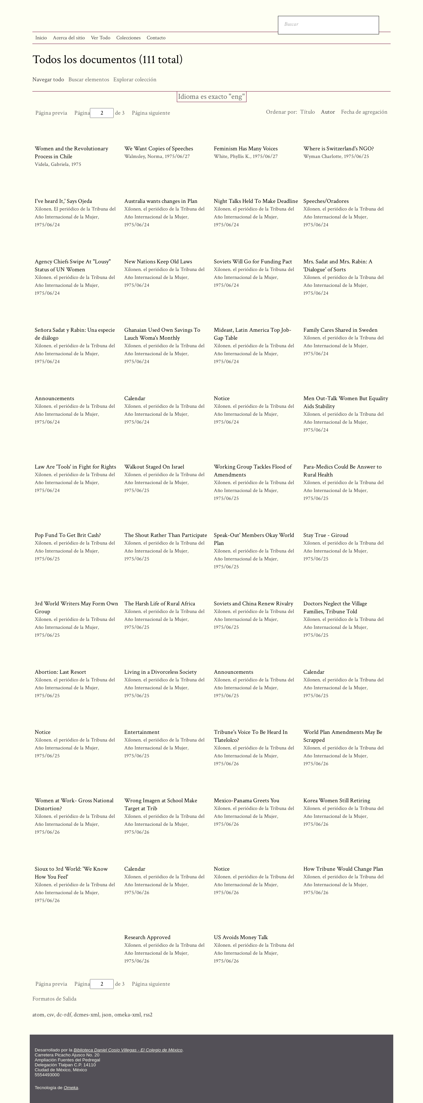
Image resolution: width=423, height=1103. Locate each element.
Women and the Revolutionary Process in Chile (71, 152)
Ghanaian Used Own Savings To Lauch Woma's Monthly (162, 334)
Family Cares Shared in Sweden (340, 330)
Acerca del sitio (69, 37)
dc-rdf (64, 1014)
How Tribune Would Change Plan (343, 869)
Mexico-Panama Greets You (246, 800)
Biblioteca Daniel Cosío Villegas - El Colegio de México (128, 1049)
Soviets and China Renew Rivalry (253, 603)
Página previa (51, 113)
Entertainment (142, 732)
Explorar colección (135, 79)
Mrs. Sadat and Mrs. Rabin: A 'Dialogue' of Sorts (337, 265)
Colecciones (128, 37)
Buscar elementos (88, 79)
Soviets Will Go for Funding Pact (253, 261)
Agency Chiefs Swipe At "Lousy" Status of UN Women (73, 265)
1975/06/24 (47, 224)
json (107, 1014)
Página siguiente (151, 113)
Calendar (134, 398)
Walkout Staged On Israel (154, 467)
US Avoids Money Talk (241, 937)
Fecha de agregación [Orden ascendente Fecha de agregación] (364, 112)
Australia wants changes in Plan (161, 201)
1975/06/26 (226, 763)
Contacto (156, 37)
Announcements (54, 398)
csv (50, 1014)
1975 (76, 164)
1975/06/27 (177, 156)
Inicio (41, 37)
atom (38, 1014)
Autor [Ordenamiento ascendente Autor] (328, 112)
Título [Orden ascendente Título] (307, 112)
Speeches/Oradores (326, 201)
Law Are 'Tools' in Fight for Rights (75, 467)
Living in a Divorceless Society (160, 672)
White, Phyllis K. (232, 156)
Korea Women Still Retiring (336, 800)
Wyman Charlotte (323, 156)
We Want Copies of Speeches (158, 148)
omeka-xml (127, 1014)
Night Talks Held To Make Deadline (256, 201)
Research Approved (147, 937)
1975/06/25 (356, 156)
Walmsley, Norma (144, 156)
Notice (222, 398)
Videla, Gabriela (52, 164)
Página (94, 113)
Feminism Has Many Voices (246, 148)
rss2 (148, 1014)
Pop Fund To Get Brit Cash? (68, 535)
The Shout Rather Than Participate (165, 535)
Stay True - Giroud (325, 535)
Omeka (71, 1087)
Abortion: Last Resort (60, 672)
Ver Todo (100, 37)
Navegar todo (48, 79)
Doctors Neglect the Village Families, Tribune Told (335, 607)
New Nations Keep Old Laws (158, 261)
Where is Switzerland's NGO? (338, 148)
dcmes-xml (86, 1014)
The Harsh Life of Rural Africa (159, 603)
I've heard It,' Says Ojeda (63, 201)
